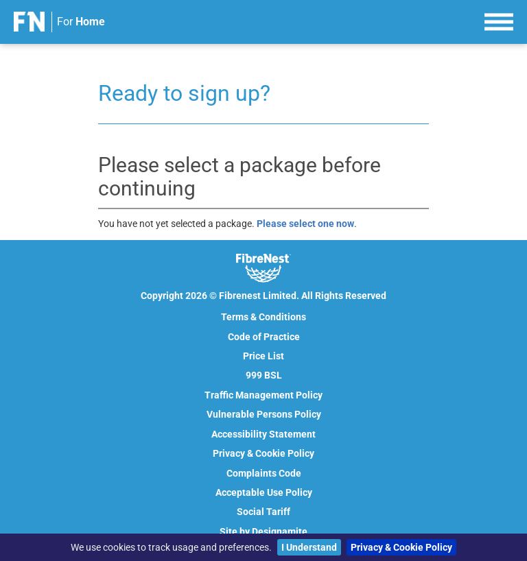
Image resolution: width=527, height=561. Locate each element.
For (81, 21)
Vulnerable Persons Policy (264, 414)
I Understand (309, 547)
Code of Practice (264, 336)
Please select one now (305, 223)
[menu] (498, 19)
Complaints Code (263, 473)
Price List (263, 355)
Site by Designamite (263, 531)
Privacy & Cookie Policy (401, 547)
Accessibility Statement (263, 434)
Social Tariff (263, 511)
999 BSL (264, 375)
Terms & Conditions (263, 316)
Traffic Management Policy (263, 395)
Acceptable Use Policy (263, 492)
